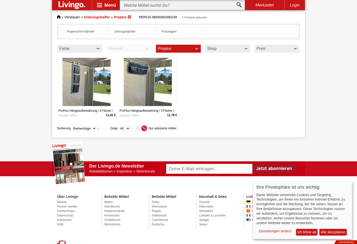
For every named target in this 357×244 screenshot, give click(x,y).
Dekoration (206, 206)
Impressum (64, 220)
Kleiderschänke (114, 211)
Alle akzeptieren (333, 232)
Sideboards (159, 215)
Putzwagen (169, 31)
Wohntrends (112, 224)
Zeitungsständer (125, 31)
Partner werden (67, 206)
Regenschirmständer (80, 31)
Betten (108, 202)
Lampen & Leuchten (212, 215)
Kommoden (111, 215)
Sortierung (64, 128)
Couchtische (160, 220)
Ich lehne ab (306, 232)
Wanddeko (206, 211)
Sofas (155, 202)
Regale (156, 211)
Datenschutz (65, 215)
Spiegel (204, 220)
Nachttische (112, 206)
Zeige (114, 128)
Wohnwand (159, 206)
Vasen (203, 224)
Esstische (158, 224)
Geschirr (204, 202)
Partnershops (66, 211)
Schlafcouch (112, 220)
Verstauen (72, 17)
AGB (60, 224)
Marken (62, 202)
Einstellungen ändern (275, 231)
